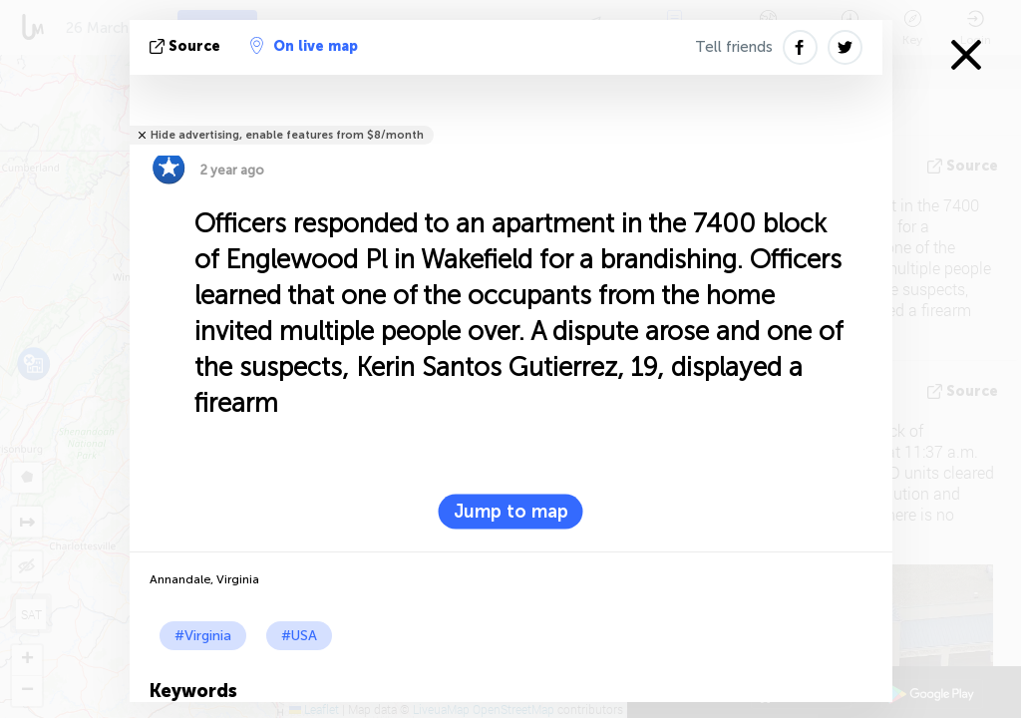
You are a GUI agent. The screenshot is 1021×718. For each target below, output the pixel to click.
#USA (299, 635)
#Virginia (202, 635)
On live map (304, 46)
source (187, 46)
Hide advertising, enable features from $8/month (287, 135)
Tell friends (734, 47)
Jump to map (511, 512)
